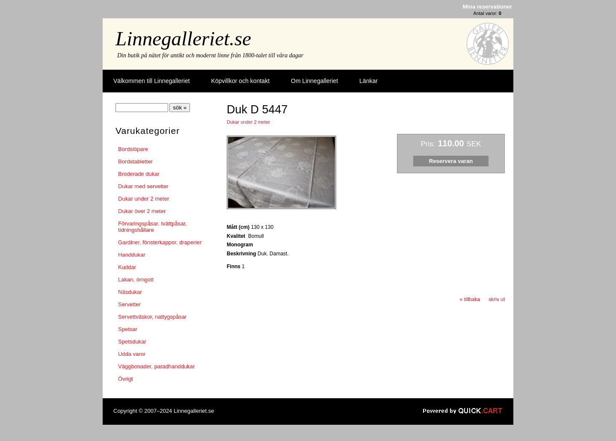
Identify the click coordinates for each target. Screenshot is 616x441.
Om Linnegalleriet (314, 80)
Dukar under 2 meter (143, 198)
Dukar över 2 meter (142, 211)
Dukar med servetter (143, 186)
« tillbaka (470, 299)
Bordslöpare (133, 149)
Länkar (368, 80)
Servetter (129, 304)
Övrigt (125, 379)
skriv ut (497, 299)
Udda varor (131, 354)
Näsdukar (130, 292)
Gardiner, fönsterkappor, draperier (159, 242)
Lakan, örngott (136, 279)
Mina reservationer (487, 6)
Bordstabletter (135, 161)
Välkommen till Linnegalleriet (151, 80)
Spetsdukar (132, 341)
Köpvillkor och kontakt (240, 80)
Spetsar (127, 329)
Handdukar (131, 255)
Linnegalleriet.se (183, 38)
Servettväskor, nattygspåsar (152, 317)
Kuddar (127, 267)
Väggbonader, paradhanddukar (156, 366)
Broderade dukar (139, 174)
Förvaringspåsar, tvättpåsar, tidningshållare (152, 226)
